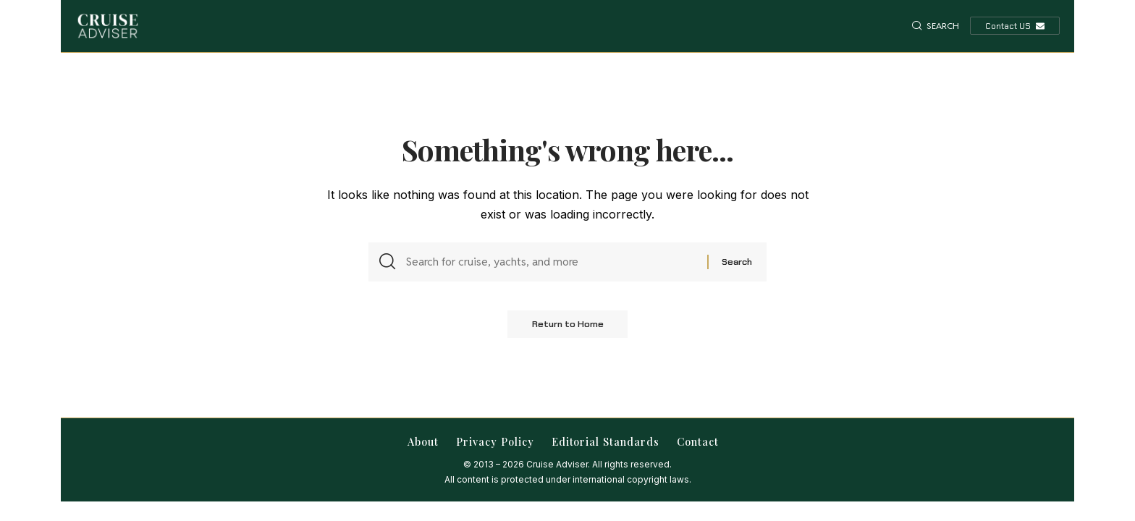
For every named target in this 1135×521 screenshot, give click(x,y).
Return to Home (567, 329)
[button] (935, 26)
